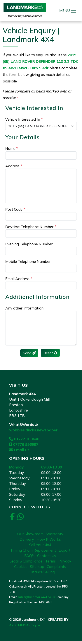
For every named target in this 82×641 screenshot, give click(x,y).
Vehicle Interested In (24, 119)
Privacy (64, 561)
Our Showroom (30, 534)
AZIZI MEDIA (19, 625)
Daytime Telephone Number (30, 226)
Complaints (56, 566)
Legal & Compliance (25, 561)
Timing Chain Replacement (33, 550)
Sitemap (37, 566)
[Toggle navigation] (73, 11)
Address (13, 166)
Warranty (54, 534)
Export (64, 550)
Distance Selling (41, 572)
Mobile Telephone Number (28, 261)
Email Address (18, 278)
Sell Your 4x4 (40, 544)
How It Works (49, 539)
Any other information (24, 308)
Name (11, 148)
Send (29, 353)
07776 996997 (23, 444)
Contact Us (46, 555)
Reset (50, 353)
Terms (50, 561)
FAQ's (29, 555)
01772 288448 (24, 439)
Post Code (15, 209)
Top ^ (35, 625)
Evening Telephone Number (29, 244)
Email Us (19, 450)
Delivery (27, 539)
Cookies (20, 566)
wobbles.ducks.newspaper (33, 430)
